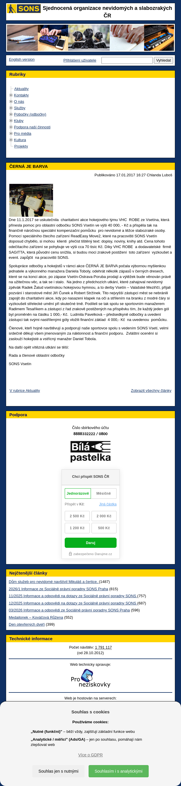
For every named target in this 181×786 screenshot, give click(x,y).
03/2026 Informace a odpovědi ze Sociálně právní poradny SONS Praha (69, 610)
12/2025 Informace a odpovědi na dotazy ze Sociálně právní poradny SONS (73, 603)
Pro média (22, 133)
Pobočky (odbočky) (30, 114)
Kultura (20, 140)
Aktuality (21, 89)
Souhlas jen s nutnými (58, 771)
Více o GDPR (90, 755)
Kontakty (21, 95)
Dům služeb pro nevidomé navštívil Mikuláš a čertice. (54, 581)
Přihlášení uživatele (79, 60)
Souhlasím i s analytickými (119, 771)
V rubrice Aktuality (25, 390)
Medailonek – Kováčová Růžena (36, 617)
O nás (19, 101)
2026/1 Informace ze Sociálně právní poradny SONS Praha (58, 589)
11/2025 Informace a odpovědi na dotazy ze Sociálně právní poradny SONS (73, 596)
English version (22, 59)
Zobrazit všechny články (151, 390)
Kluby (19, 121)
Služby (19, 108)
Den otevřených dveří (27, 624)
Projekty (21, 146)
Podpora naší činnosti (32, 127)
